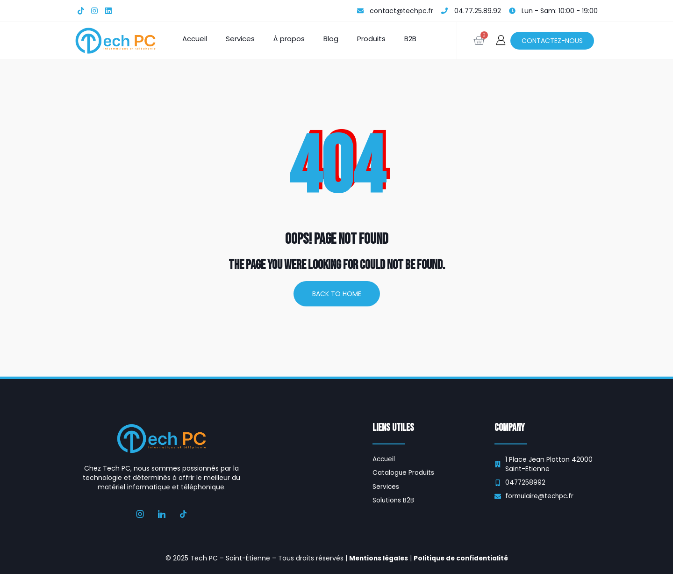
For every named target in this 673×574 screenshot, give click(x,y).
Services (240, 39)
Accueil (194, 39)
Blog (330, 39)
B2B (410, 39)
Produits (371, 39)
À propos (289, 39)
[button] (501, 40)
